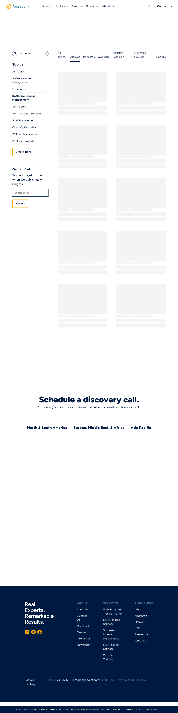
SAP (137, 628)
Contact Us (164, 6)
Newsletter (84, 644)
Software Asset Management (22, 80)
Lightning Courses (140, 55)
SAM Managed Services (26, 113)
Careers (81, 632)
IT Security (19, 89)
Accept (142, 709)
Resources (92, 6)
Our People (83, 626)
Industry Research (118, 55)
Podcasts (89, 57)
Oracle (139, 622)
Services (47, 6)
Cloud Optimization (24, 127)
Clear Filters (23, 151)
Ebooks (161, 57)
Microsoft (141, 615)
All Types (61, 55)
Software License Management (24, 97)
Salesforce (141, 634)
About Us (108, 6)
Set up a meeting (30, 682)
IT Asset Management (26, 134)
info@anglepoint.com (85, 680)
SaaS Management (24, 120)
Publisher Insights (23, 141)
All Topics (18, 71)
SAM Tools (19, 106)
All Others (141, 640)
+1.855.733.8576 (58, 680)
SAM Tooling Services (111, 647)
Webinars (103, 57)
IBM (137, 609)
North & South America (47, 427)
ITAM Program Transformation (112, 611)
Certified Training (108, 657)
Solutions (77, 6)
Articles (75, 57)
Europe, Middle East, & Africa (99, 427)
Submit (20, 203)
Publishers (61, 6)
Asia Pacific (141, 427)
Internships (84, 638)
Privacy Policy (151, 709)
